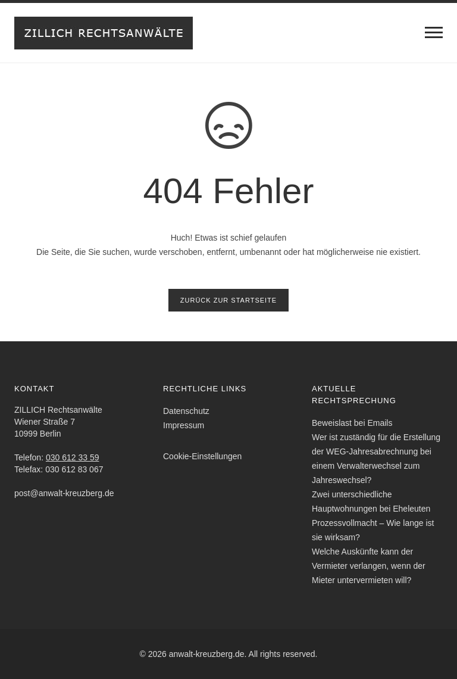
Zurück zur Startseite (228, 300)
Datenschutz (186, 411)
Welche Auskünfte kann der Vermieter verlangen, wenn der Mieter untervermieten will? (368, 566)
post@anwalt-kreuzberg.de (64, 493)
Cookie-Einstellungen (202, 456)
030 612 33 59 (72, 457)
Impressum (183, 425)
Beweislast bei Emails (352, 423)
